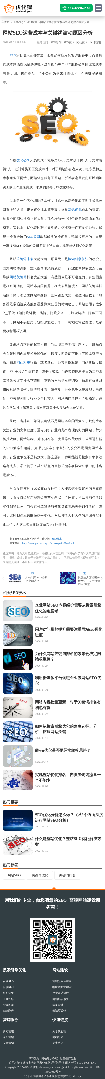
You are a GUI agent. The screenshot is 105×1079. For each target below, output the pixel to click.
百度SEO (8, 981)
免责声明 (57, 1042)
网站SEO (14, 875)
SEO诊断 (8, 1010)
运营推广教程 (68, 1058)
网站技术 (82, 42)
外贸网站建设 (60, 992)
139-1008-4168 (79, 8)
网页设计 (57, 1004)
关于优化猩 (59, 1031)
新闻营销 (8, 1031)
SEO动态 (18, 22)
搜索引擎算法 (78, 259)
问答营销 (8, 1042)
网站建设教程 (49, 1058)
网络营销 (95, 42)
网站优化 (75, 210)
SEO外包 (8, 999)
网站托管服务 (60, 999)
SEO (12, 55)
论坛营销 (8, 1037)
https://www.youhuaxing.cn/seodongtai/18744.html (48, 543)
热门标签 (10, 865)
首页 (7, 22)
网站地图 (57, 1037)
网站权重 (23, 362)
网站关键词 (18, 277)
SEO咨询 (8, 1004)
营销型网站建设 (62, 981)
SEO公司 (33, 237)
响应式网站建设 (62, 987)
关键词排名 (25, 259)
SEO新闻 (56, 42)
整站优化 (8, 992)
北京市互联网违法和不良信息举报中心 (47, 1076)
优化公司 (23, 160)
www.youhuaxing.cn (54, 1067)
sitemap (76, 1076)
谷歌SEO (8, 987)
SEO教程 (34, 1058)
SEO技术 (32, 22)
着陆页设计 (59, 1010)
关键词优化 (40, 875)
